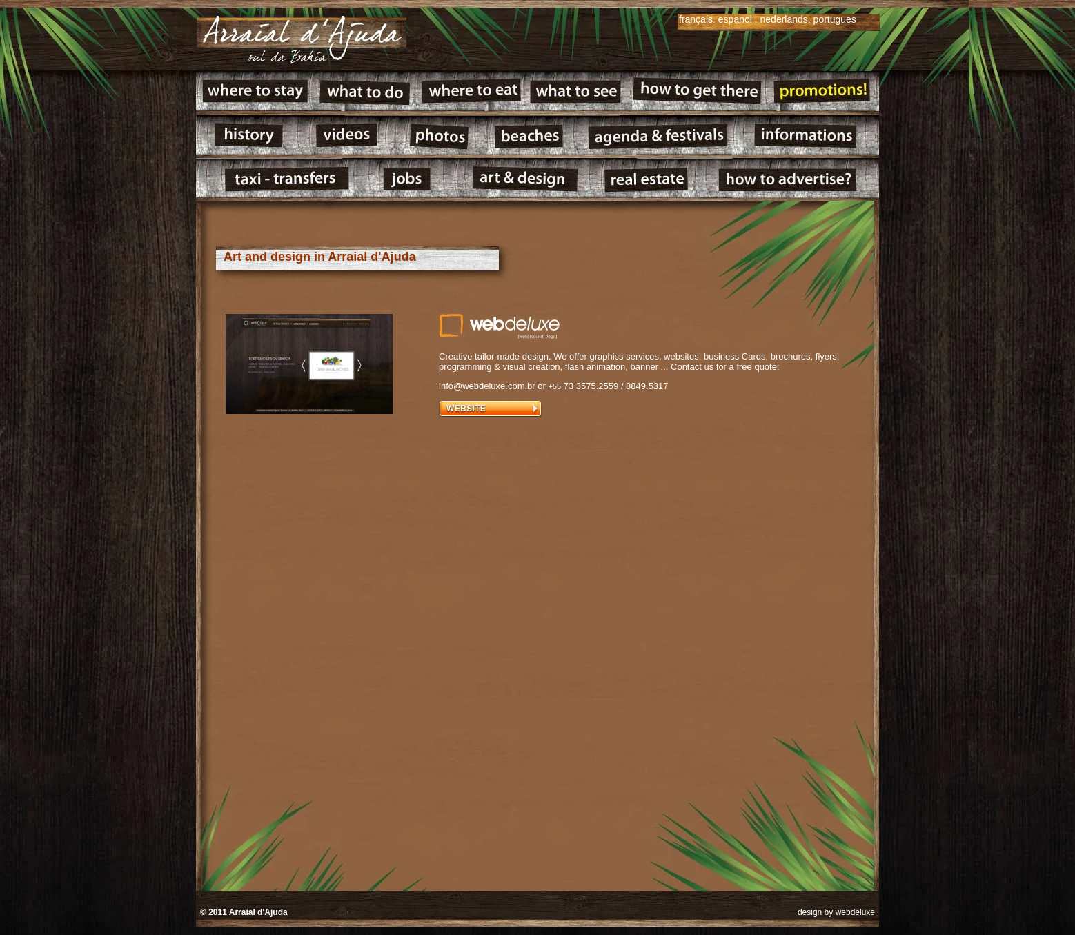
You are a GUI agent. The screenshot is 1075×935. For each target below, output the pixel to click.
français (696, 19)
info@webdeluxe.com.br (487, 386)
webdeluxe (855, 912)
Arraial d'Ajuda (258, 912)
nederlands (784, 19)
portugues (834, 19)
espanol (735, 19)
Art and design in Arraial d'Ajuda (320, 257)
